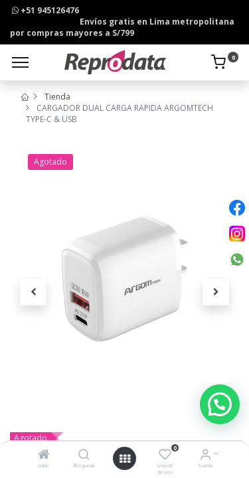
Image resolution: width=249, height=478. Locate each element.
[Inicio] (44, 455)
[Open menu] (125, 459)
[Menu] (20, 62)
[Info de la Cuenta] (205, 455)
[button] (33, 292)
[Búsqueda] (84, 455)
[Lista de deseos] (165, 455)
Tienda (57, 96)
